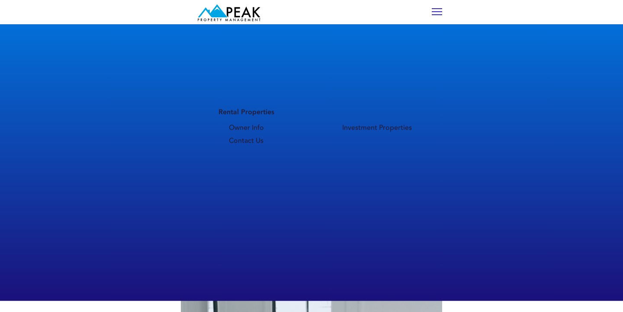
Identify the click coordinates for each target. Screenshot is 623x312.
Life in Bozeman (250, 61)
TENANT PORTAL (475, 19)
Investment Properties (380, 61)
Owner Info (313, 61)
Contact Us (447, 61)
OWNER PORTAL (541, 19)
